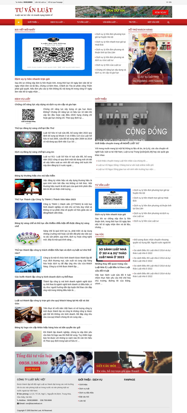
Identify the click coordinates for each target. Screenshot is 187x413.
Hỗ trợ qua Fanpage (55, 2)
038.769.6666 (46, 400)
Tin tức (133, 22)
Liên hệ (81, 401)
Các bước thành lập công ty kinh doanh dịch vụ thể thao (44, 276)
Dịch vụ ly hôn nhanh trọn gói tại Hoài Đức (110, 43)
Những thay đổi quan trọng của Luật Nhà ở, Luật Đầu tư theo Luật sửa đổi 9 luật (112, 267)
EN (170, 2)
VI (167, 2)
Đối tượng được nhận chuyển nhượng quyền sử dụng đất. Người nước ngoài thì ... (152, 242)
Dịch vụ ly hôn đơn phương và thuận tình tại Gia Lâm (109, 51)
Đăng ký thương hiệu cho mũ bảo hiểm (35, 175)
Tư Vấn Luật (83, 22)
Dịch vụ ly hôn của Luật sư (108, 65)
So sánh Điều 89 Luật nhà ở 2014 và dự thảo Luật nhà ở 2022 (151, 267)
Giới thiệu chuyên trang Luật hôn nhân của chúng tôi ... (122, 161)
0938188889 (32, 400)
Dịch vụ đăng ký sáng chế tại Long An (34, 152)
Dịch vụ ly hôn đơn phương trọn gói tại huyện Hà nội (110, 35)
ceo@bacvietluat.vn (34, 403)
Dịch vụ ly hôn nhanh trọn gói (32, 79)
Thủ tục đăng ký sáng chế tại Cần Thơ (34, 128)
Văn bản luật (110, 22)
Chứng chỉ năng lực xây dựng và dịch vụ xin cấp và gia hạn (110, 71)
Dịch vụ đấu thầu (86, 393)
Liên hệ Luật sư (40, 2)
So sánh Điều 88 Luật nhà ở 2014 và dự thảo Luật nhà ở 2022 (151, 275)
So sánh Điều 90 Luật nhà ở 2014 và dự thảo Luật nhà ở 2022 (151, 259)
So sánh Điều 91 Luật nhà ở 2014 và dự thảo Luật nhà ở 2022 (151, 251)
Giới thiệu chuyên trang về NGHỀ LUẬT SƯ (117, 143)
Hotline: (24, 2)
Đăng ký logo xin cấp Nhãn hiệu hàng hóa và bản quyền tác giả (47, 327)
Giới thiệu (33, 22)
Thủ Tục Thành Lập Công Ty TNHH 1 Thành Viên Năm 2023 (45, 199)
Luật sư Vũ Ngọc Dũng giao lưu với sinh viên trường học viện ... (126, 169)
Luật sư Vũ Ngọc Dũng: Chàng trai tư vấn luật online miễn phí (125, 165)
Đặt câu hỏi (153, 22)
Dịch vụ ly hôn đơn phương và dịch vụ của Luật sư (109, 58)
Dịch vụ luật (58, 22)
